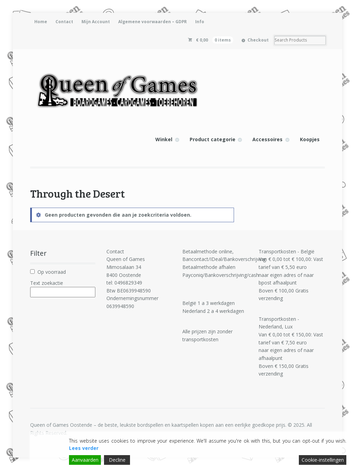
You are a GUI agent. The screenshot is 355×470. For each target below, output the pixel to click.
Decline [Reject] (117, 460)
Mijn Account (95, 22)
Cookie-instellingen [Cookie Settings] (323, 460)
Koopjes (310, 139)
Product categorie (212, 139)
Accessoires (267, 139)
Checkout (258, 40)
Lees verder (83, 448)
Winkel (163, 139)
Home (40, 22)
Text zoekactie (46, 283)
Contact (64, 22)
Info (199, 22)
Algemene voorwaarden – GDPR (152, 22)
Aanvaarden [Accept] (85, 460)
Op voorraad (51, 272)
